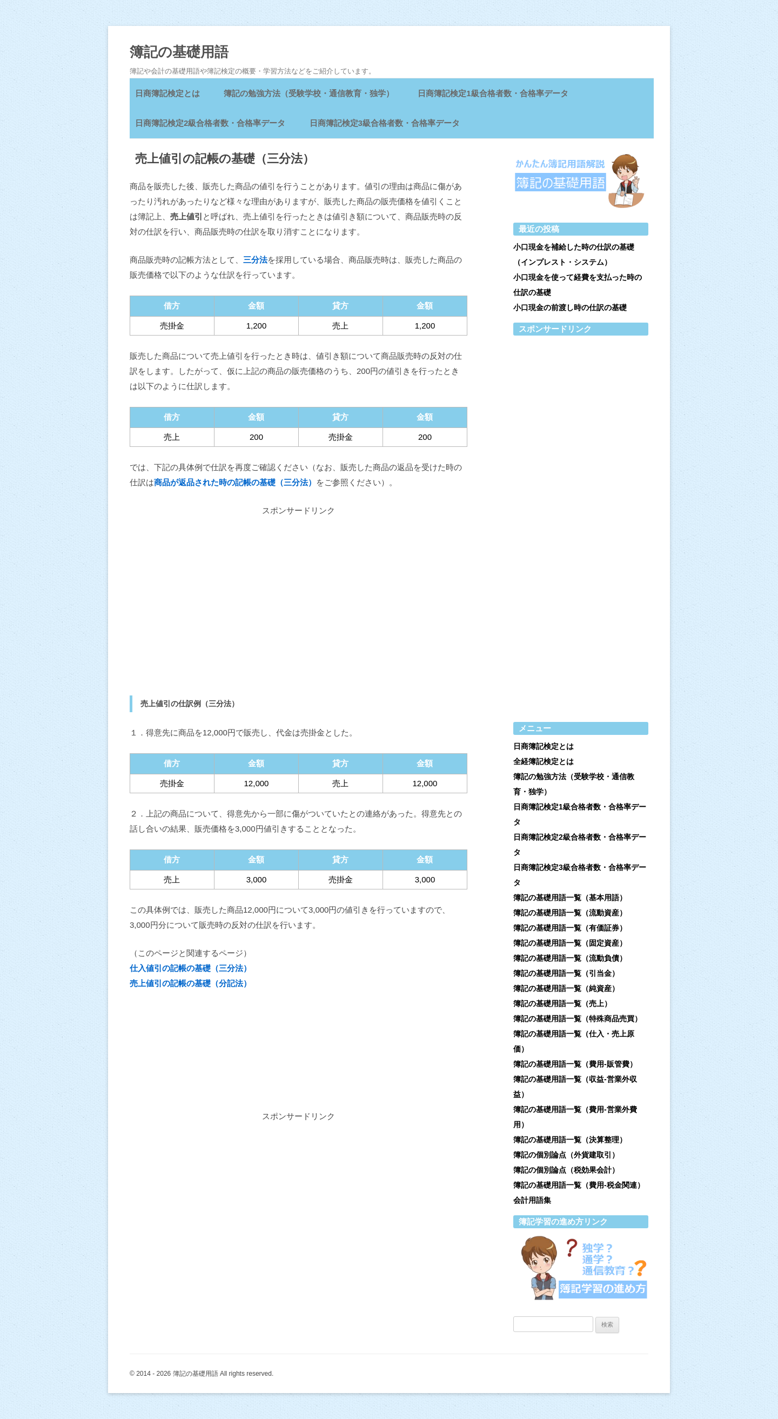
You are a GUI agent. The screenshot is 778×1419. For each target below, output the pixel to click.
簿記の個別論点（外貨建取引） (566, 1154)
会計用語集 (532, 1200)
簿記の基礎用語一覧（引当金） (566, 973)
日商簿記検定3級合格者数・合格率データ (385, 123)
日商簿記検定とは (167, 93)
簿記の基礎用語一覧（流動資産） (570, 912)
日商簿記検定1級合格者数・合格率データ (493, 93)
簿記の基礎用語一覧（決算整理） (570, 1139)
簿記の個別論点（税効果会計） (566, 1170)
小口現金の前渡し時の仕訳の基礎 (570, 307)
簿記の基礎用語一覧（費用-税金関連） (579, 1185)
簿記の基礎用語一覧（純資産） (566, 988)
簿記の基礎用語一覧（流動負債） (570, 958)
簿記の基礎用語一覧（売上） (562, 1003)
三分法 (255, 259)
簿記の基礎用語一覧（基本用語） (570, 897)
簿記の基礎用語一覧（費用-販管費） (575, 1064)
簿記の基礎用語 (179, 52)
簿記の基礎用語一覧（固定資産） (570, 943)
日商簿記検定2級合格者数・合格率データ (210, 123)
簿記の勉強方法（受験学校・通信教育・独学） (309, 93)
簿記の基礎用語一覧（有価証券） (570, 927)
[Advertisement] (298, 606)
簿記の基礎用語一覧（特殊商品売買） (577, 1018)
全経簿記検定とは (543, 761)
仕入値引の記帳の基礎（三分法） (190, 968)
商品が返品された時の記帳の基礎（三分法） (235, 482)
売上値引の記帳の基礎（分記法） (190, 983)
